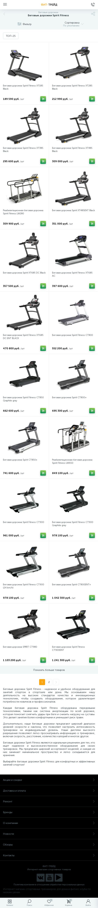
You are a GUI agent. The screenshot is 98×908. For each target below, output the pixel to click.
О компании (49, 823)
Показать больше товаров (49, 670)
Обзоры (49, 844)
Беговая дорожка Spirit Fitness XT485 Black (72, 150)
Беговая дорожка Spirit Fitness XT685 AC (72, 274)
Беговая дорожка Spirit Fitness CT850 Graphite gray (23, 399)
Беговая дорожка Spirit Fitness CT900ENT (68, 648)
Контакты (49, 855)
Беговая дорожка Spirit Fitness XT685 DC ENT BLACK (23, 337)
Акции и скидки (49, 779)
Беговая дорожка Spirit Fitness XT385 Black (23, 150)
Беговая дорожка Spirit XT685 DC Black (24, 272)
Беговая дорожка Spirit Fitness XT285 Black (72, 87)
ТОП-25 (11, 35)
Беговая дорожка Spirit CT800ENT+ (71, 584)
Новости (49, 833)
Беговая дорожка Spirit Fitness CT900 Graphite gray (72, 524)
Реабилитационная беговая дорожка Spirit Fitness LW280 (23, 212)
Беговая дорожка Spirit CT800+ (69, 397)
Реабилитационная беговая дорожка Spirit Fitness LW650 (72, 461)
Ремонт (49, 801)
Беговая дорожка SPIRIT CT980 (20, 646)
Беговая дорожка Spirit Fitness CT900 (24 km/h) (23, 586)
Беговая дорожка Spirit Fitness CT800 (72, 335)
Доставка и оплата (49, 790)
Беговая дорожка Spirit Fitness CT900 (23, 522)
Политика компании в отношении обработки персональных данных (49, 884)
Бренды (49, 812)
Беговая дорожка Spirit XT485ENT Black (73, 210)
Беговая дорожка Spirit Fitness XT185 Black (23, 87)
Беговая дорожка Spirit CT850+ (20, 459)
